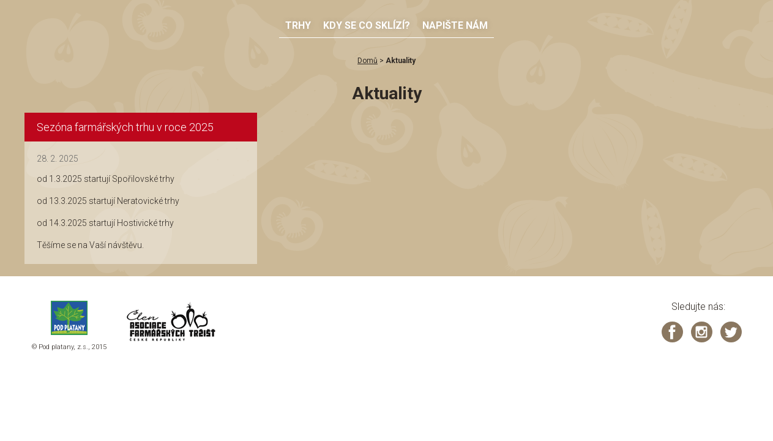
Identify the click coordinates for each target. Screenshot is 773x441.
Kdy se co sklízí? (366, 25)
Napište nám (455, 25)
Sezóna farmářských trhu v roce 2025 (125, 127)
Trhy (298, 25)
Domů (367, 60)
